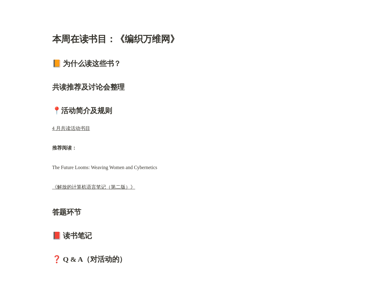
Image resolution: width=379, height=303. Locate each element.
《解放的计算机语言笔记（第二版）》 (93, 187)
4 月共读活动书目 (71, 128)
